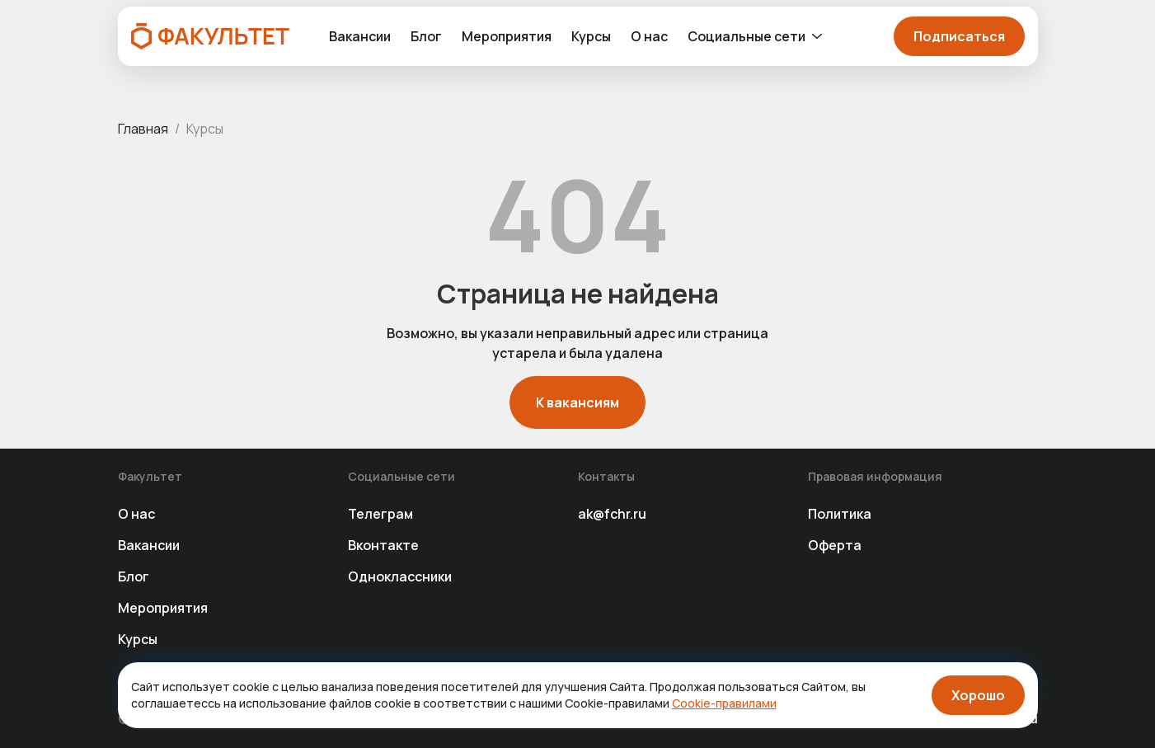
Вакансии (360, 36)
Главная (143, 129)
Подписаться (959, 36)
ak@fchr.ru (612, 514)
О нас (649, 36)
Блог (426, 36)
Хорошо (978, 695)
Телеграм (380, 514)
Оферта (835, 545)
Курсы (591, 36)
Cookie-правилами (724, 703)
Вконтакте (383, 545)
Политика (839, 514)
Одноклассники (400, 576)
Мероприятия (507, 36)
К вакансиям (577, 402)
